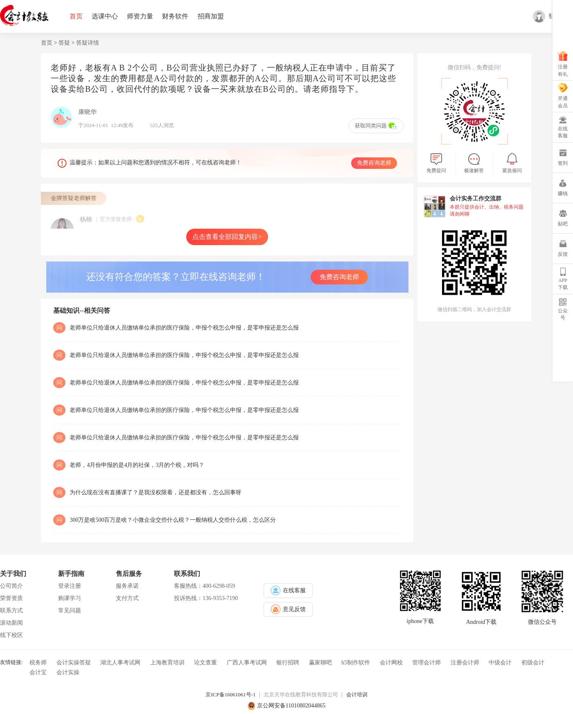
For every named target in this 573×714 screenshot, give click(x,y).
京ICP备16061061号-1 (230, 694)
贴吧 (563, 224)
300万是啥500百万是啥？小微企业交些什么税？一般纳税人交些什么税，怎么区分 (173, 520)
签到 (563, 163)
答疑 (64, 43)
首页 (76, 16)
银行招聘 (287, 662)
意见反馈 (288, 609)
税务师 (38, 662)
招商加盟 (211, 16)
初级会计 (532, 662)
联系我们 (187, 573)
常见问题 (69, 610)
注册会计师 (465, 662)
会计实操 (67, 672)
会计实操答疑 (73, 662)
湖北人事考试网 (120, 662)
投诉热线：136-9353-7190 (206, 598)
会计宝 (38, 672)
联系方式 (11, 610)
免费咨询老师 (374, 163)
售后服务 (129, 573)
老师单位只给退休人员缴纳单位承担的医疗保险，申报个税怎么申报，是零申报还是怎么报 (184, 328)
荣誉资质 (11, 598)
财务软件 (175, 16)
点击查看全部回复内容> (227, 236)
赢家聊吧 (320, 662)
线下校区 (11, 635)
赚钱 (563, 193)
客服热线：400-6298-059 (204, 586)
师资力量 (140, 16)
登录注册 (69, 586)
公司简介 (11, 586)
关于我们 (13, 573)
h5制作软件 (355, 662)
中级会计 (500, 662)
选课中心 (105, 16)
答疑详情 (87, 43)
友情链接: (11, 662)
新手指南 (71, 573)
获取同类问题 (376, 125)
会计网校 (391, 662)
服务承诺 (127, 586)
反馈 (563, 254)
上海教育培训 (167, 662)
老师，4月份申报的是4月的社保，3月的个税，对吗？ (137, 465)
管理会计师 (426, 662)
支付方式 (127, 598)
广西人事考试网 (247, 662)
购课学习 (69, 598)
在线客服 (563, 132)
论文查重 (205, 662)
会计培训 (357, 694)
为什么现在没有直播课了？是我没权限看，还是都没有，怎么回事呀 (155, 492)
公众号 (563, 314)
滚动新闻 (11, 623)
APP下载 (563, 283)
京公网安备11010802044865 (291, 706)
